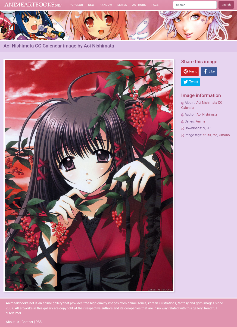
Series (122, 4)
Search (226, 4)
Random (106, 4)
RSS (39, 322)
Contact (27, 322)
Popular (76, 4)
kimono (224, 135)
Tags (155, 4)
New (91, 4)
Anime (200, 121)
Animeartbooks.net (33, 5)
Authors (139, 4)
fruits (207, 135)
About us (12, 322)
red (214, 135)
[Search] (195, 5)
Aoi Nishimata (206, 114)
